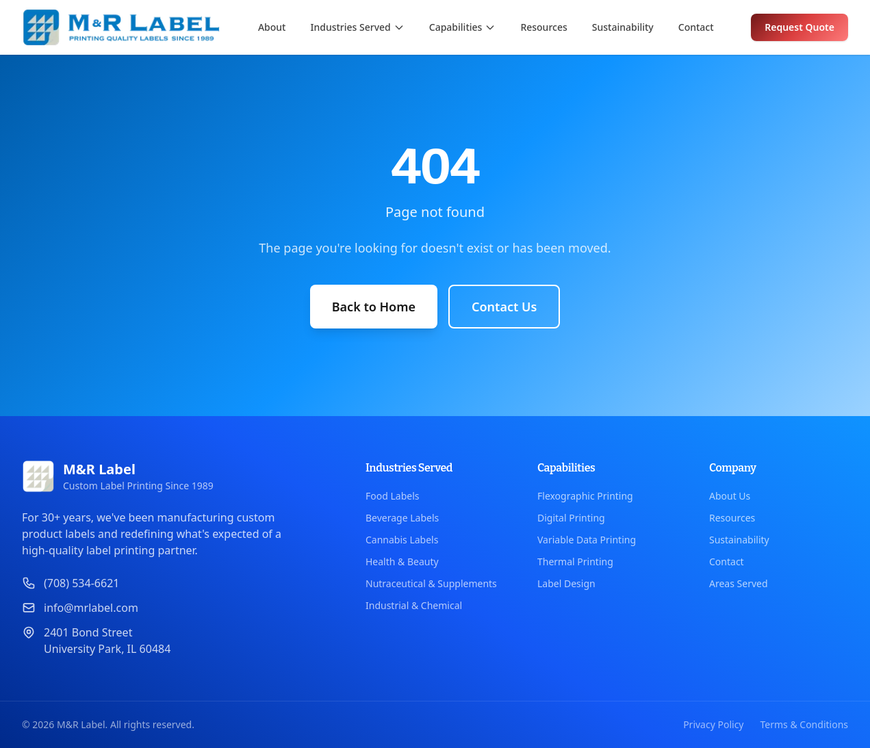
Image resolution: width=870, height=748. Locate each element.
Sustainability (623, 27)
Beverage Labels (402, 517)
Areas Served (738, 583)
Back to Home (373, 306)
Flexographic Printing (585, 495)
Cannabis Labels (402, 539)
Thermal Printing (575, 561)
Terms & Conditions (804, 724)
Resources (543, 27)
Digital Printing (571, 517)
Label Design (566, 583)
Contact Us (504, 306)
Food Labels (392, 495)
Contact (696, 27)
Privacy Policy (713, 724)
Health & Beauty (402, 561)
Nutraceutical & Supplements (431, 583)
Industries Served (357, 27)
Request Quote (799, 27)
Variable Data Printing (586, 539)
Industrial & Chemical (414, 605)
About (272, 27)
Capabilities (462, 27)
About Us (729, 495)
